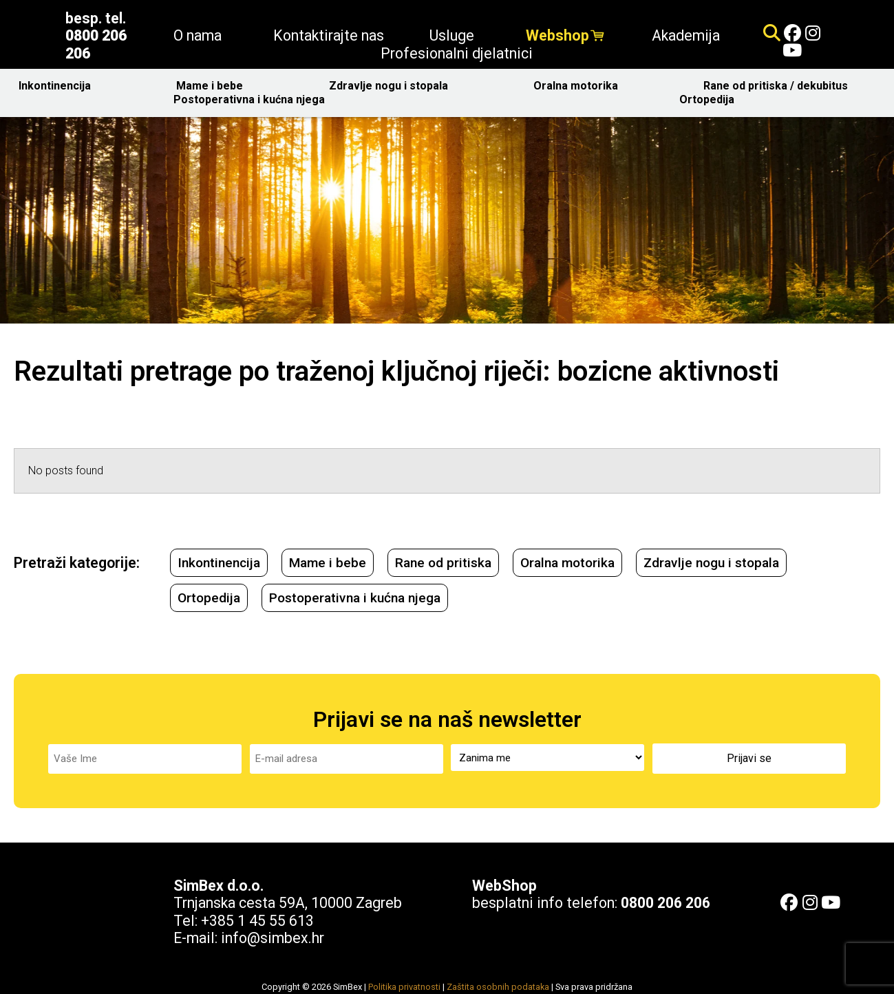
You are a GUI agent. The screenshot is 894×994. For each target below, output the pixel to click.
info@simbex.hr (272, 935)
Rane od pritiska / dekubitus (779, 86)
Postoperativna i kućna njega (252, 100)
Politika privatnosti (404, 984)
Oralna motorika (579, 86)
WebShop (504, 882)
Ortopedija (710, 100)
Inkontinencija (58, 86)
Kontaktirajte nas (328, 35)
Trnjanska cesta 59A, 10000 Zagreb (287, 900)
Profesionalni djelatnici (457, 53)
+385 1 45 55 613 (257, 918)
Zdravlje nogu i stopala (392, 86)
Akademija (686, 35)
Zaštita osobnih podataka (498, 984)
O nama (200, 35)
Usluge (455, 35)
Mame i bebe (213, 86)
